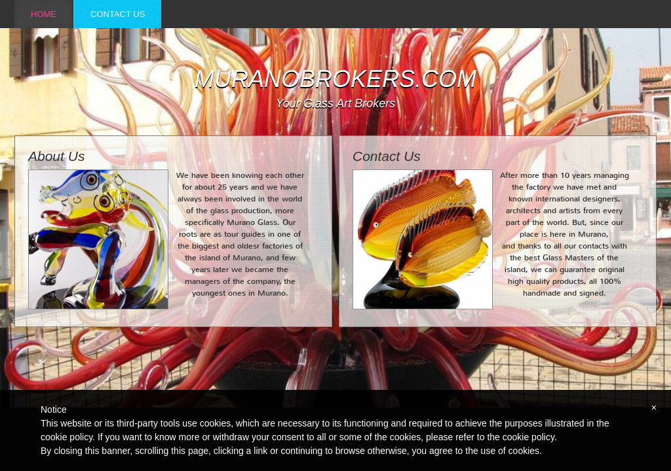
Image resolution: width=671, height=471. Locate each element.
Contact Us (117, 14)
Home (43, 14)
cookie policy (528, 437)
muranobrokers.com (335, 79)
